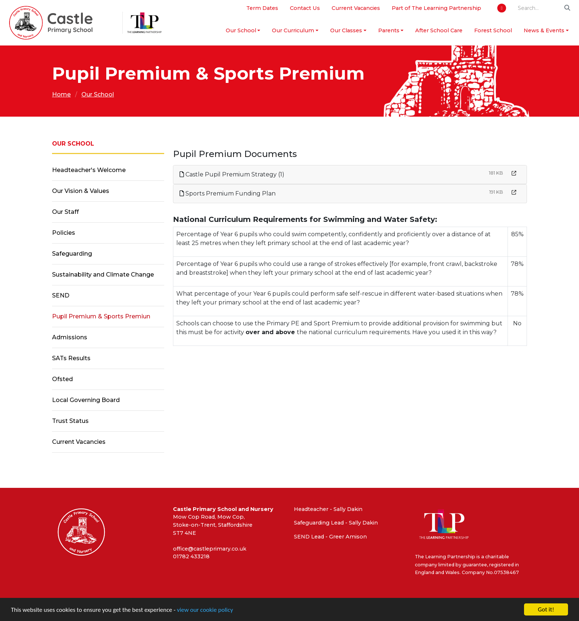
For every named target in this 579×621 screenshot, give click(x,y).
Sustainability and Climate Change (103, 274)
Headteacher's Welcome (89, 170)
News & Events (544, 30)
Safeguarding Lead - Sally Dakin (336, 522)
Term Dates (262, 8)
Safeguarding (72, 253)
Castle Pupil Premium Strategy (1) (232, 174)
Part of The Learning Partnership (436, 8)
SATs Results (71, 358)
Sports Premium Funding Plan (228, 193)
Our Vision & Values (80, 190)
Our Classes (346, 30)
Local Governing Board (86, 400)
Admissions (69, 337)
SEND (60, 295)
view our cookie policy (205, 610)
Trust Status (70, 420)
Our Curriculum (293, 30)
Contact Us (305, 8)
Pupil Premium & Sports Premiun (101, 316)
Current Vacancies (356, 8)
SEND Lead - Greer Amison (330, 536)
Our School (241, 30)
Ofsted (62, 379)
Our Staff (65, 211)
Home (61, 94)
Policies (63, 232)
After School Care (438, 30)
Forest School (493, 30)
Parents (388, 30)
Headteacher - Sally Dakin (328, 509)
